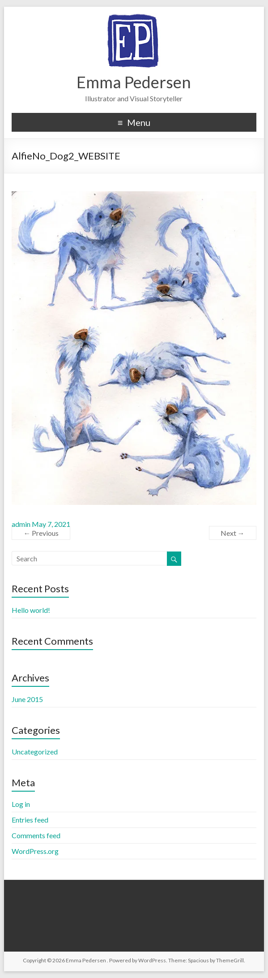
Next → (233, 533)
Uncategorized (35, 751)
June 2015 (27, 699)
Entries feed (30, 819)
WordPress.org (35, 851)
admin (21, 524)
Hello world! (31, 610)
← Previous (41, 533)
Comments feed (36, 835)
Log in (21, 804)
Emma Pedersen (134, 82)
